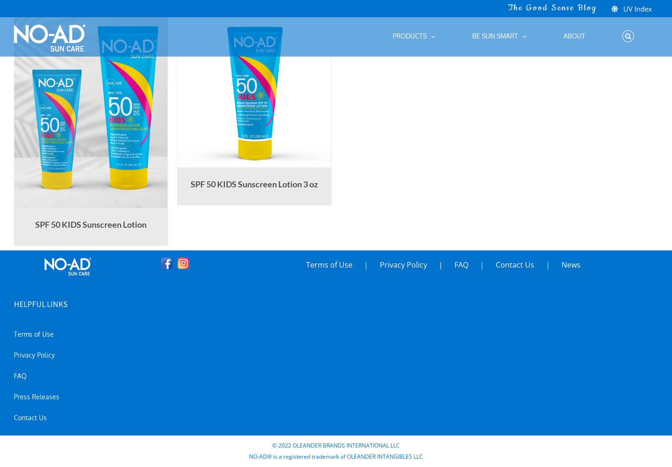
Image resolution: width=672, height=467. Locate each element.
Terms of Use (329, 265)
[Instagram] (183, 263)
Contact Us (515, 265)
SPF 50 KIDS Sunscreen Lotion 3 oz (254, 184)
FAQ (461, 265)
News (571, 265)
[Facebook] (167, 263)
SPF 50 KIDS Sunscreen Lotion (91, 224)
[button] (627, 36)
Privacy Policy (403, 265)
